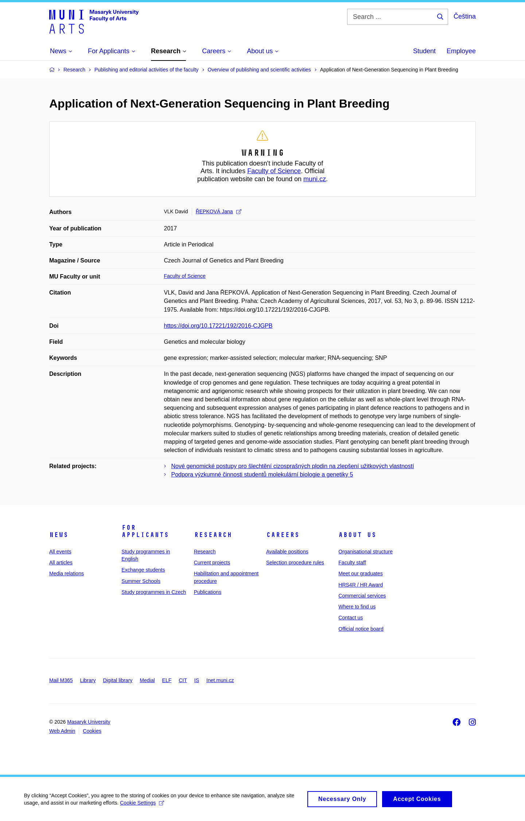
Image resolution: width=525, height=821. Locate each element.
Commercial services (362, 596)
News (58, 535)
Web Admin (62, 731)
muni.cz (314, 179)
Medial (147, 680)
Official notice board (360, 629)
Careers (282, 535)
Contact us (350, 617)
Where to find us (357, 607)
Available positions (287, 552)
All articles (61, 562)
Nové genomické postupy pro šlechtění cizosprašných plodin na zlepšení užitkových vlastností (292, 466)
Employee (461, 51)
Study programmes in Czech (153, 592)
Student (424, 51)
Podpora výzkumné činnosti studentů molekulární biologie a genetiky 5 (262, 474)
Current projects (212, 562)
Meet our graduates (360, 573)
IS (196, 680)
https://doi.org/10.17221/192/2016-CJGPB (218, 326)
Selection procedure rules (295, 562)
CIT (183, 680)
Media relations (66, 573)
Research (213, 535)
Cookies (92, 731)
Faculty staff (352, 562)
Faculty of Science (274, 171)
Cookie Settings (144, 807)
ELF (167, 680)
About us (357, 535)
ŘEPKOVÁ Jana (218, 211)
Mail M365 (61, 680)
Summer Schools (140, 581)
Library (88, 680)
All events (60, 552)
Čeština (465, 16)
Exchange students (143, 570)
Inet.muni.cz (220, 680)
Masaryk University (88, 722)
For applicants (145, 531)
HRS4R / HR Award (360, 585)
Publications (208, 592)
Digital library (117, 680)
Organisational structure (365, 552)
